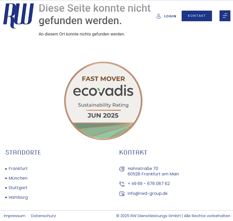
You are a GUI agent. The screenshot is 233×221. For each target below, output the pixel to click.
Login (170, 16)
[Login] (158, 16)
